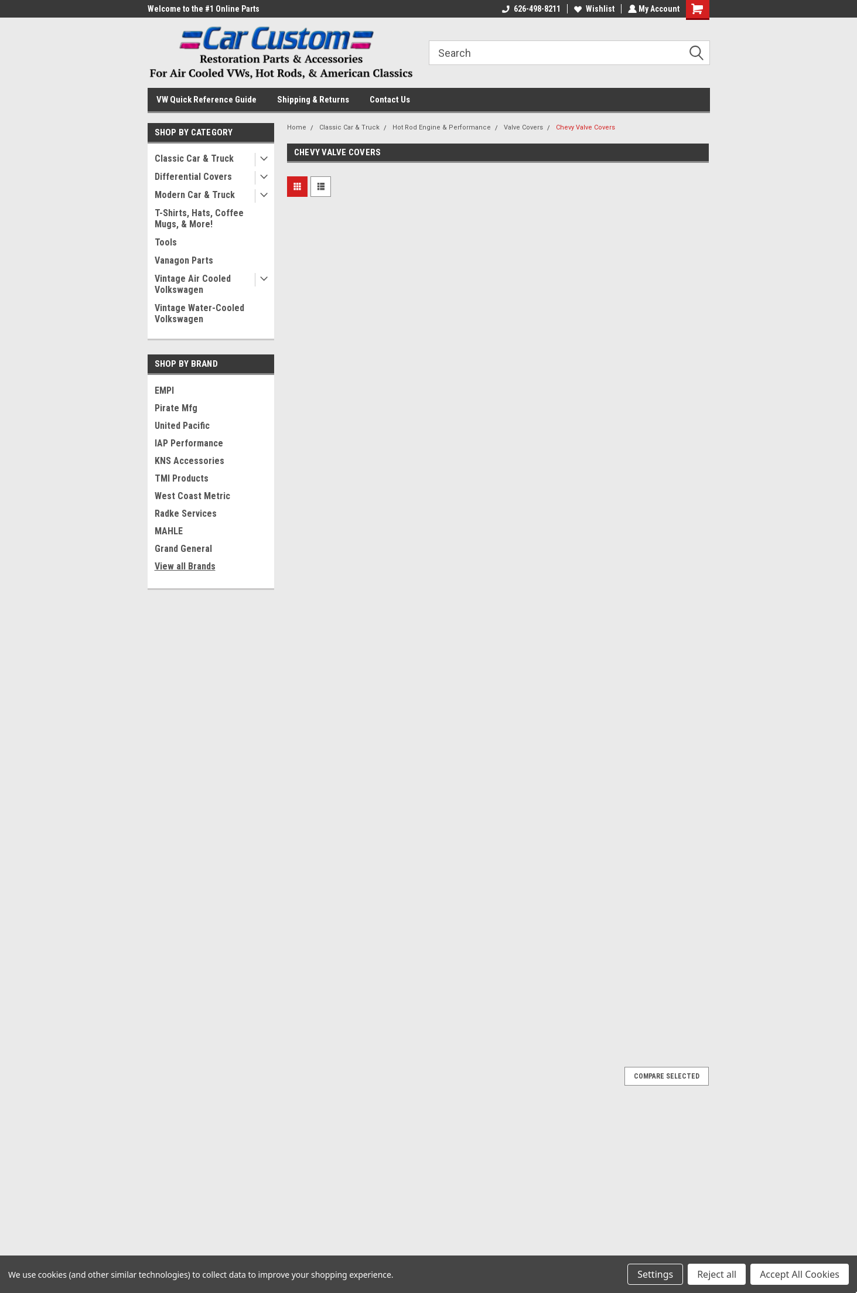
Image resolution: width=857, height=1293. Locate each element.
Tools (166, 242)
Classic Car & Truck (194, 158)
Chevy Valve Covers (585, 127)
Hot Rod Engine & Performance (441, 127)
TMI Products (182, 478)
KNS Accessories (189, 460)
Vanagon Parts (184, 260)
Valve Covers (523, 127)
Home (296, 127)
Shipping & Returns (313, 99)
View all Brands (185, 566)
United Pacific (182, 425)
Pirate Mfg (176, 408)
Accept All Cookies (799, 1274)
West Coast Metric (192, 495)
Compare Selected (666, 1076)
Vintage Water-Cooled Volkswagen (199, 313)
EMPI (164, 390)
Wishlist (593, 8)
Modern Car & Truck (195, 194)
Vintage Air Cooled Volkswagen (193, 284)
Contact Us (390, 99)
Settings (655, 1274)
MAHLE (169, 531)
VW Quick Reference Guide (206, 99)
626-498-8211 (530, 8)
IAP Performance (189, 443)
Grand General (183, 548)
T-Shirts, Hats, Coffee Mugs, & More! (199, 218)
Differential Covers (193, 176)
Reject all (716, 1274)
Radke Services (186, 513)
